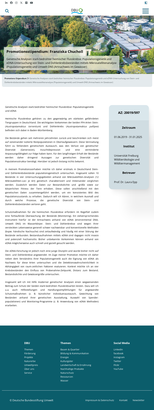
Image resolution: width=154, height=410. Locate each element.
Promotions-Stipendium (16, 78)
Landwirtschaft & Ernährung (75, 365)
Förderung (30, 353)
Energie (64, 357)
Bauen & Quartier (70, 349)
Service (28, 372)
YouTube (118, 368)
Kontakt (123, 400)
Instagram (119, 357)
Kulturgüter (66, 361)
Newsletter (138, 400)
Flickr (116, 365)
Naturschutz (67, 372)
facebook (118, 353)
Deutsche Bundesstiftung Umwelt (32, 400)
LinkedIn (118, 349)
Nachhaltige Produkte (72, 368)
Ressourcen (66, 376)
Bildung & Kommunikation (74, 353)
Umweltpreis (31, 365)
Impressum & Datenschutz (99, 400)
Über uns (29, 368)
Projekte (28, 357)
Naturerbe (30, 361)
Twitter (117, 361)
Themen (28, 349)
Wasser (64, 380)
